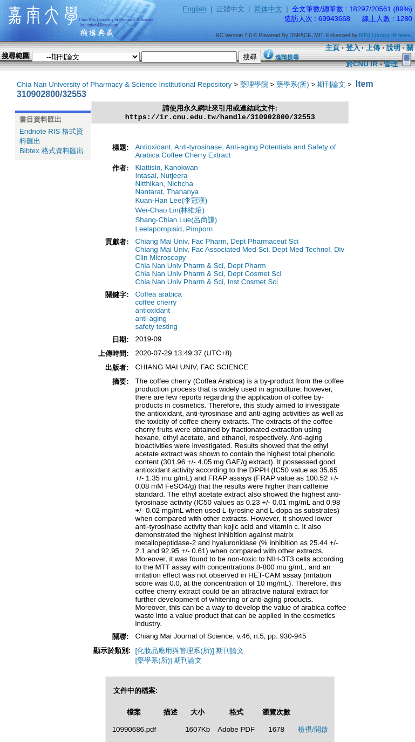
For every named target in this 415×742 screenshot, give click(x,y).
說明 (393, 48)
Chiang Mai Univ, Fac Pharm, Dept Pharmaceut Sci (216, 243)
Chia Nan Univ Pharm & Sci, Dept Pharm (200, 267)
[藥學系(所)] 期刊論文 (168, 662)
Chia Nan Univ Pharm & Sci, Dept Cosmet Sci (208, 275)
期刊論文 (331, 84)
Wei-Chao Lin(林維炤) (169, 212)
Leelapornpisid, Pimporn (174, 230)
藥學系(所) (292, 84)
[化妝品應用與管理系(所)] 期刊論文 (189, 652)
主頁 (332, 48)
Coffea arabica (158, 296)
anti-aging (151, 320)
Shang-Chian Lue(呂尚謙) (176, 221)
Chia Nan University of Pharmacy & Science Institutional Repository (124, 84)
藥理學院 (254, 84)
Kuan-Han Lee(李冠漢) (171, 202)
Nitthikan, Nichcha (164, 185)
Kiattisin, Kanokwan (166, 169)
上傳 (373, 48)
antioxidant (152, 312)
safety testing (156, 328)
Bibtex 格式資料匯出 (51, 151)
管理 (391, 64)
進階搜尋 (287, 57)
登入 (353, 48)
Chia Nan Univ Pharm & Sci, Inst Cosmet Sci (206, 283)
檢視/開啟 (313, 731)
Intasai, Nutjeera (161, 177)
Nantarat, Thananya (167, 193)
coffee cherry (155, 304)
